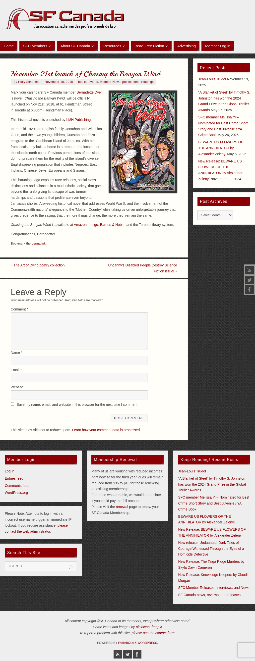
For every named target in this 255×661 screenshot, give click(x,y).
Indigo (93, 225)
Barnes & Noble (112, 225)
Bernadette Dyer (89, 92)
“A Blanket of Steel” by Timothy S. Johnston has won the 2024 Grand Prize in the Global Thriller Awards (212, 484)
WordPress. (147, 643)
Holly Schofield (29, 82)
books (82, 82)
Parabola (126, 643)
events (93, 82)
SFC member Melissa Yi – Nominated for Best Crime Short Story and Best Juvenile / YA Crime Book (213, 503)
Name (16, 353)
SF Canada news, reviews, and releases (209, 595)
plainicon (142, 627)
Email (16, 370)
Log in (9, 471)
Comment (19, 309)
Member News (110, 82)
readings (147, 82)
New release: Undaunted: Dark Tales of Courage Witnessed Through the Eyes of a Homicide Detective (211, 549)
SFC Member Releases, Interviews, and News (213, 588)
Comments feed (17, 486)
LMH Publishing (78, 120)
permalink (39, 243)
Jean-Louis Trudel (212, 79)
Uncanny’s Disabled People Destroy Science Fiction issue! (142, 268)
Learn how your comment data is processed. (106, 430)
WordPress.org (16, 493)
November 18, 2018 (59, 82)
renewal (122, 507)
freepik (157, 627)
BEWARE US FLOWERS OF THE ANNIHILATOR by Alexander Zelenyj (220, 148)
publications (130, 82)
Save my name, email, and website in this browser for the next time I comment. (77, 405)
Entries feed (14, 478)
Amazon (80, 225)
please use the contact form (153, 633)
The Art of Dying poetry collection (38, 265)
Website (17, 387)
